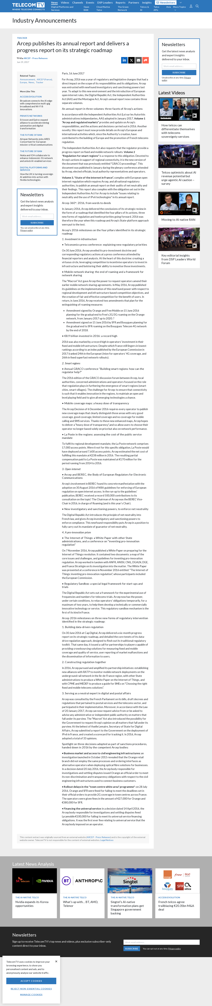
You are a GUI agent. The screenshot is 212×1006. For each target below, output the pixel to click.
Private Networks (31, 116)
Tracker (22, 38)
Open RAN (86, 8)
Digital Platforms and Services (62, 8)
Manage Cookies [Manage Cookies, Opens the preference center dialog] (31, 994)
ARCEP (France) (44, 79)
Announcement (27, 79)
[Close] (56, 961)
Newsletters (166, 2)
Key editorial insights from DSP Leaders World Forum (178, 259)
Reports (120, 2)
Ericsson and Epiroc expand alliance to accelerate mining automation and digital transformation (34, 124)
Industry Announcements (44, 20)
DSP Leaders (105, 2)
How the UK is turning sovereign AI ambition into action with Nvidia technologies (36, 177)
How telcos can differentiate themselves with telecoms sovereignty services (178, 130)
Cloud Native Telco (103, 8)
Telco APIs (156, 8)
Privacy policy (26, 230)
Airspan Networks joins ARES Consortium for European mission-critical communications (36, 142)
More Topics (179, 8)
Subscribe (37, 222)
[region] (31, 980)
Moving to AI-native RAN (178, 219)
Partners (134, 2)
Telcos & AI (144, 8)
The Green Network (123, 8)
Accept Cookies (31, 981)
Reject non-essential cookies (31, 988)
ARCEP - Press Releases (36, 58)
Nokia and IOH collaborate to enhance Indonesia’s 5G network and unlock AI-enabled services (36, 158)
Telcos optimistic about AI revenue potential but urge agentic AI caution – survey (178, 178)
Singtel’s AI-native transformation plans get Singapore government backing (127, 907)
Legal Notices (106, 840)
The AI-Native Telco (27, 897)
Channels (77, 2)
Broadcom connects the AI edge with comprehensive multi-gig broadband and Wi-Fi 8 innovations (36, 105)
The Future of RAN (31, 135)
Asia (168, 7)
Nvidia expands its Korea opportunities (31, 903)
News (54, 2)
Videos (65, 2)
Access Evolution (31, 96)
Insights (147, 2)
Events (90, 2)
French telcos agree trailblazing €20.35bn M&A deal (176, 905)
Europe (23, 82)
